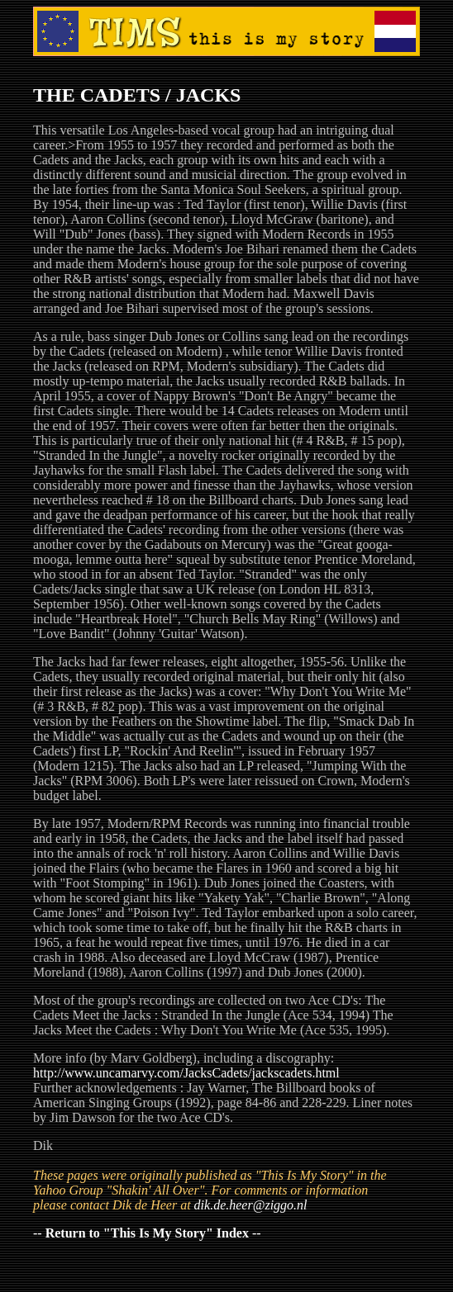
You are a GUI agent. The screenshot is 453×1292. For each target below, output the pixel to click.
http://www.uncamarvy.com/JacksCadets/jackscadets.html (186, 1073)
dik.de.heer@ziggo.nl (251, 1205)
